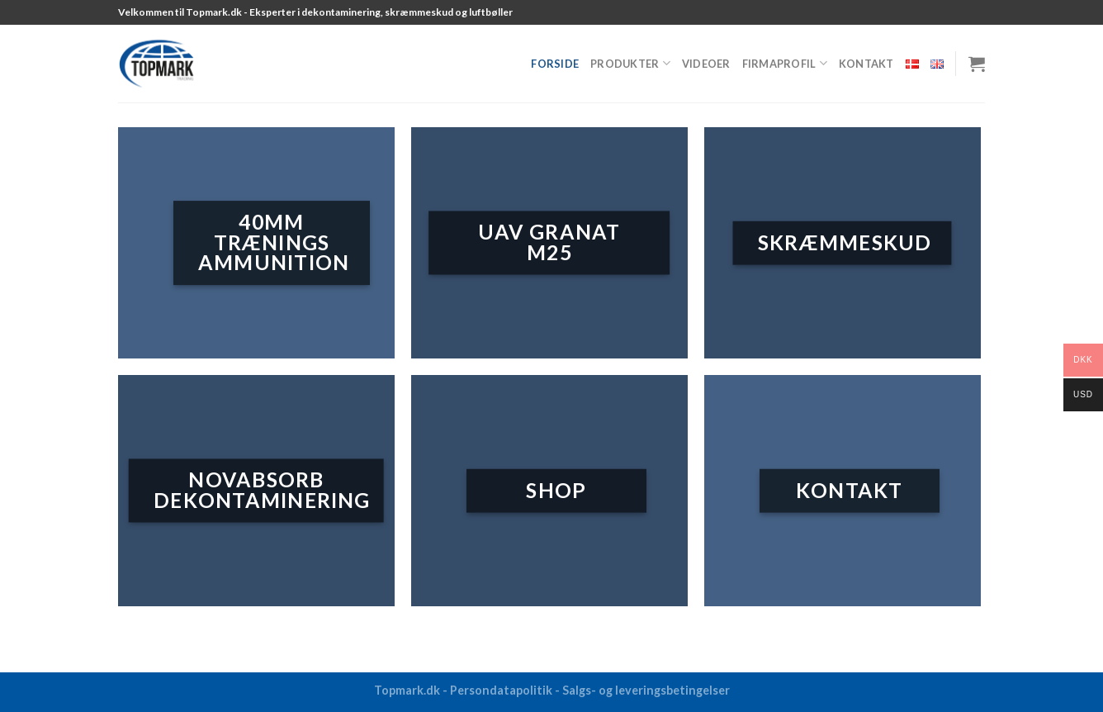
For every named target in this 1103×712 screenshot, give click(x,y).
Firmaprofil (784, 63)
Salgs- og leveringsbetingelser (646, 690)
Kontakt (866, 63)
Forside (555, 63)
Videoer (706, 63)
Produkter (630, 63)
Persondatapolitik (501, 690)
